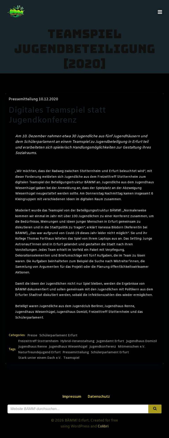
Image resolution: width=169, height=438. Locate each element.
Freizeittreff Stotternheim (38, 341)
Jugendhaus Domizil (141, 341)
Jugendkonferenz (102, 346)
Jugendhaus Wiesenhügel (68, 346)
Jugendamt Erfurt (110, 341)
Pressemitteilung (76, 352)
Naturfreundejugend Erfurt (39, 352)
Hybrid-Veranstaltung (77, 341)
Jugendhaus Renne (32, 346)
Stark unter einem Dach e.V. (39, 358)
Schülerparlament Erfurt (58, 335)
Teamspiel (71, 358)
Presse (32, 335)
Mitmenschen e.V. (131, 346)
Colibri (103, 426)
